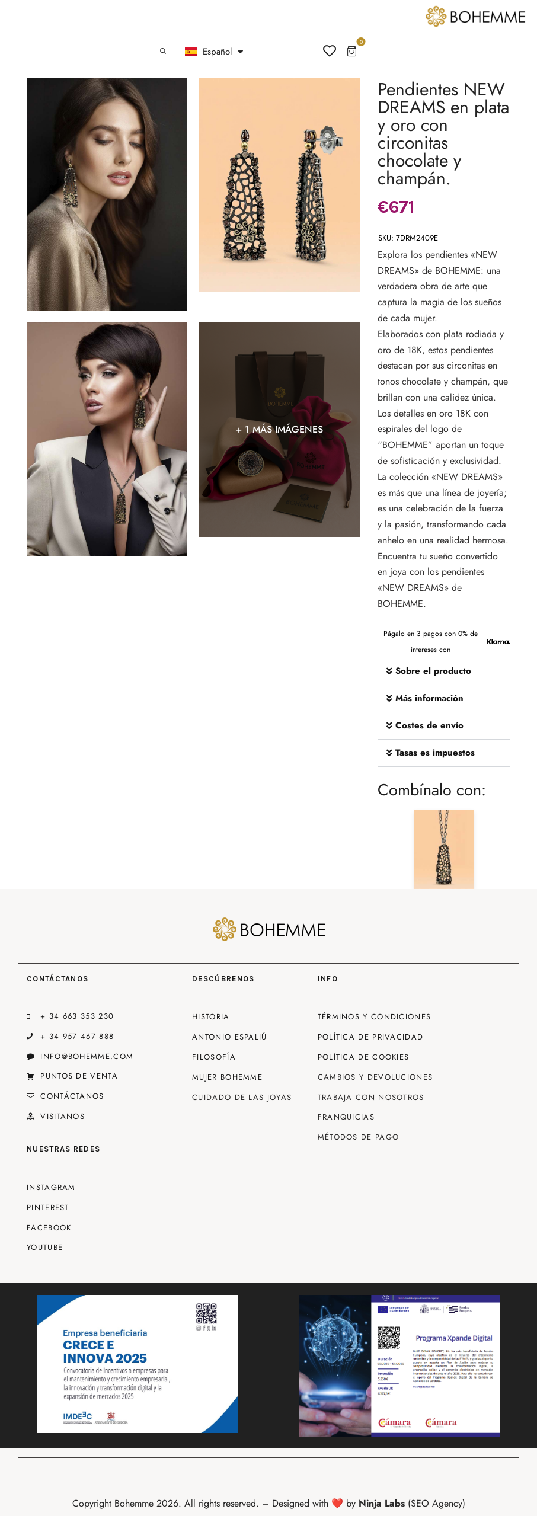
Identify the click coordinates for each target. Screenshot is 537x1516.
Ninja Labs (382, 1503)
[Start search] (163, 51)
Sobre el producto (433, 670)
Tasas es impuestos (435, 752)
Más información (429, 698)
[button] (444, 671)
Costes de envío (429, 725)
